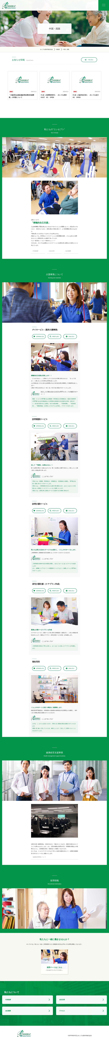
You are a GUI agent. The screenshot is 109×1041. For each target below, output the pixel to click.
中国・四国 (66, 49)
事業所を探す (55, 336)
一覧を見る (90, 59)
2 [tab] (55, 369)
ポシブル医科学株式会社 (46, 49)
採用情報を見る (40, 336)
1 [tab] (53, 369)
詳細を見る (71, 336)
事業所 (58, 49)
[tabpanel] (54, 357)
